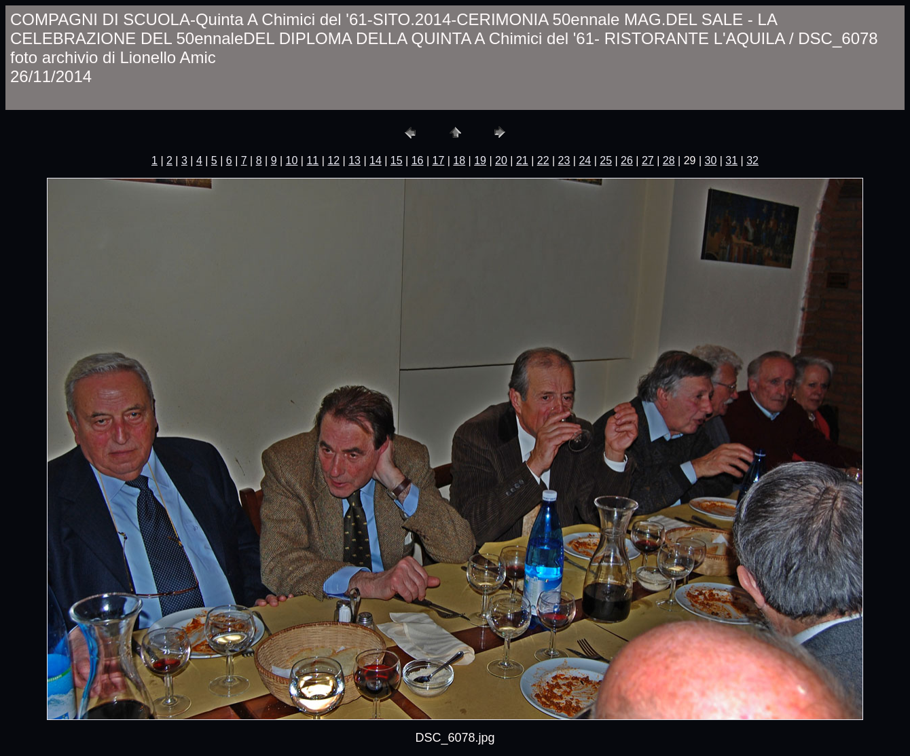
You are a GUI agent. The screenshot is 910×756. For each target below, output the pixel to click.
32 (752, 160)
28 (669, 160)
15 (396, 160)
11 (312, 160)
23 (564, 160)
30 (710, 160)
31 (731, 160)
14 (375, 160)
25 (606, 160)
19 (480, 160)
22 (543, 160)
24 (585, 160)
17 (439, 160)
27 (648, 160)
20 (501, 160)
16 (418, 160)
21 (522, 160)
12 (333, 160)
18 (459, 160)
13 (354, 160)
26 (627, 160)
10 (292, 160)
